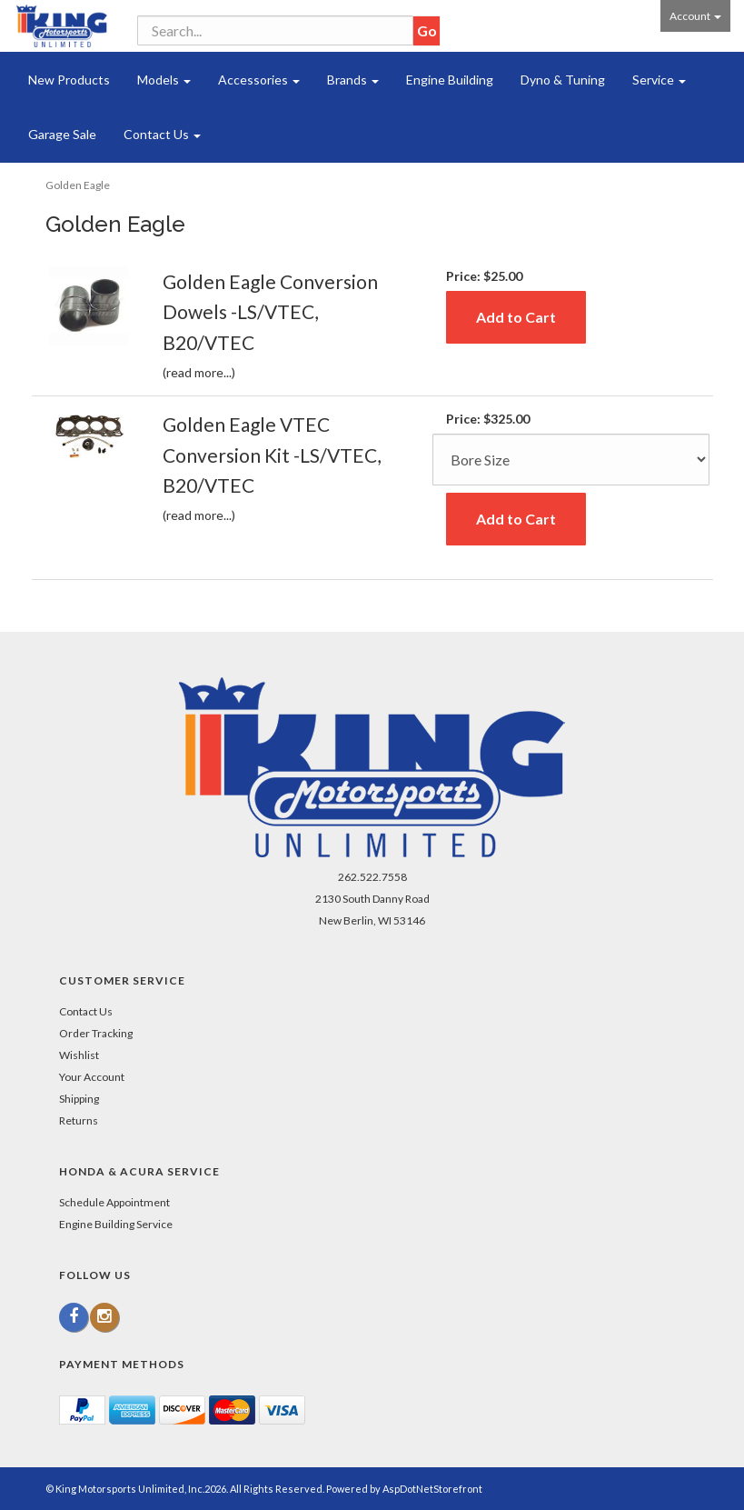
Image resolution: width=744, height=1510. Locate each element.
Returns (78, 1120)
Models (164, 79)
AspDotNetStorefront (432, 1489)
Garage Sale (62, 134)
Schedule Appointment (114, 1202)
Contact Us (162, 134)
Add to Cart (516, 316)
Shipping (79, 1098)
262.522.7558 (372, 877)
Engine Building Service (116, 1224)
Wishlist (79, 1055)
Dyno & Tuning (563, 79)
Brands (353, 79)
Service (659, 79)
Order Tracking (96, 1033)
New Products (69, 79)
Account (695, 16)
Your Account (91, 1077)
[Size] (570, 459)
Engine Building (449, 79)
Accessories (259, 79)
